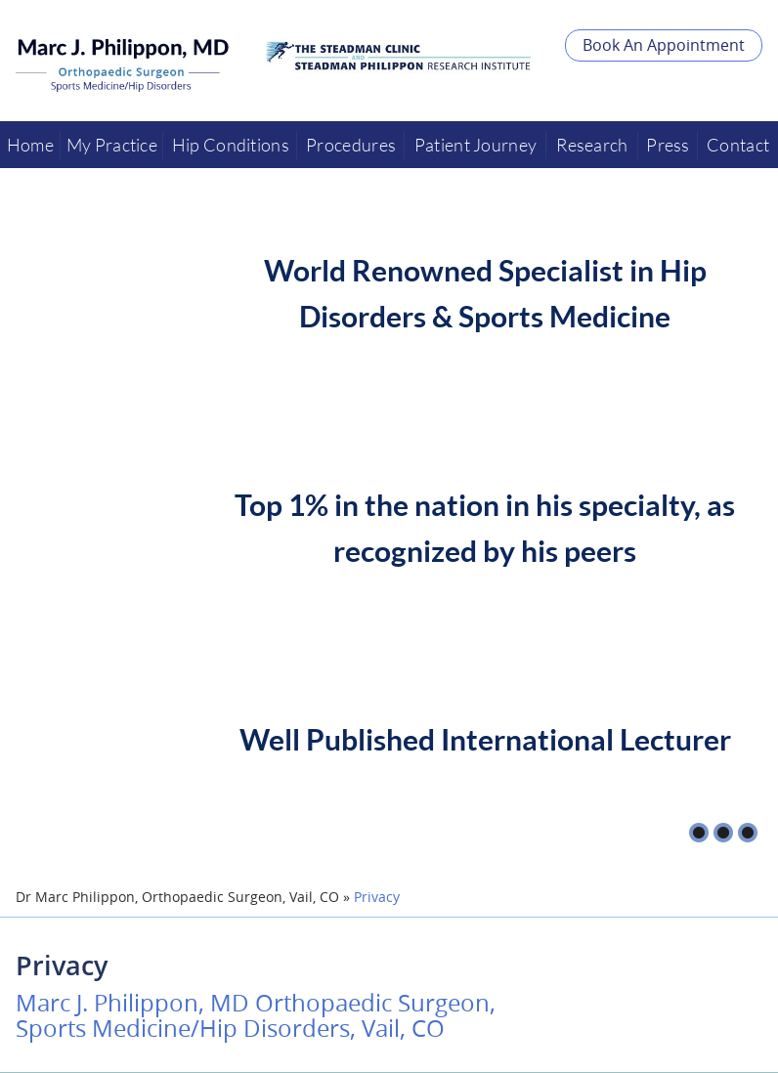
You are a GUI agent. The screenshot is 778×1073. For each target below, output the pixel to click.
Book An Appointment (664, 45)
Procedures (351, 144)
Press (668, 144)
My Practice (111, 144)
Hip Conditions (230, 144)
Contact (738, 144)
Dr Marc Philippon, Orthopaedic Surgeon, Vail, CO (177, 896)
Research (591, 144)
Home (30, 144)
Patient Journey (476, 144)
